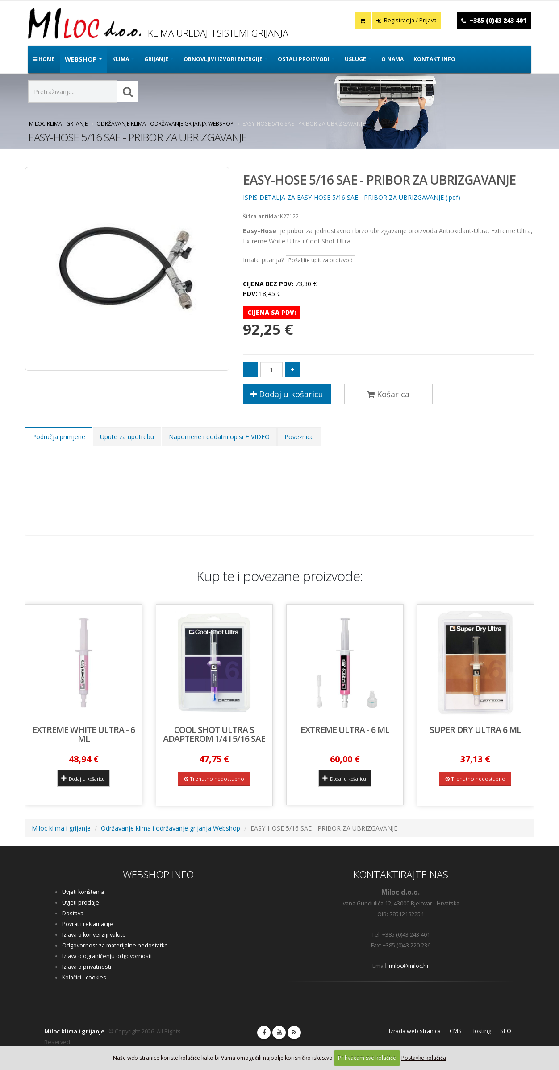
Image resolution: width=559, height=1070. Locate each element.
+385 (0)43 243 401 (497, 20)
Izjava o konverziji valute (94, 934)
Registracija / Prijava (406, 20)
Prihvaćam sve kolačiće (367, 1058)
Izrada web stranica (415, 1031)
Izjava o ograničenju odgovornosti (107, 956)
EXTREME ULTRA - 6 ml (344, 730)
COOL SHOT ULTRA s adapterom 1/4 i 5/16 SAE (214, 734)
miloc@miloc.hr (409, 966)
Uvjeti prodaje (80, 902)
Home (44, 59)
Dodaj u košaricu (286, 394)
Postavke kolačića (423, 1058)
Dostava (72, 913)
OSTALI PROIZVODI (304, 59)
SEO (505, 1031)
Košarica (388, 394)
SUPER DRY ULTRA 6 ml (475, 730)
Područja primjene (58, 436)
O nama (392, 59)
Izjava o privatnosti (86, 967)
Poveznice (299, 436)
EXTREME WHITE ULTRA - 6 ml (83, 734)
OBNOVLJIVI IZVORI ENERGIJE (223, 59)
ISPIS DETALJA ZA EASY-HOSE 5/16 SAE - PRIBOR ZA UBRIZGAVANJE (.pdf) (351, 197)
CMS (456, 1031)
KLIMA (120, 59)
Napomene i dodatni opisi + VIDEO (219, 436)
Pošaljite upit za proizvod (320, 260)
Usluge (355, 59)
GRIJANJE (156, 59)
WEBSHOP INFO (158, 874)
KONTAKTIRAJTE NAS (400, 874)
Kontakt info (434, 59)
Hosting (481, 1031)
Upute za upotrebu (127, 436)
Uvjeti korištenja (83, 892)
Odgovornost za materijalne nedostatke (115, 945)
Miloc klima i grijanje (58, 123)
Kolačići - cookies (84, 977)
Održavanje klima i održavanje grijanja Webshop (165, 123)
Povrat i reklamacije (87, 924)
